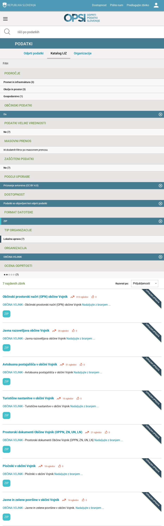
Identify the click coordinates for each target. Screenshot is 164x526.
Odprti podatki (34, 53)
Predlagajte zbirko (138, 5)
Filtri (5, 63)
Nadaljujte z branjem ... (96, 304)
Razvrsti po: (122, 283)
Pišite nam (116, 5)
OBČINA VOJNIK (13, 304)
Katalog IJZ (59, 53)
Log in (156, 5)
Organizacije (83, 53)
